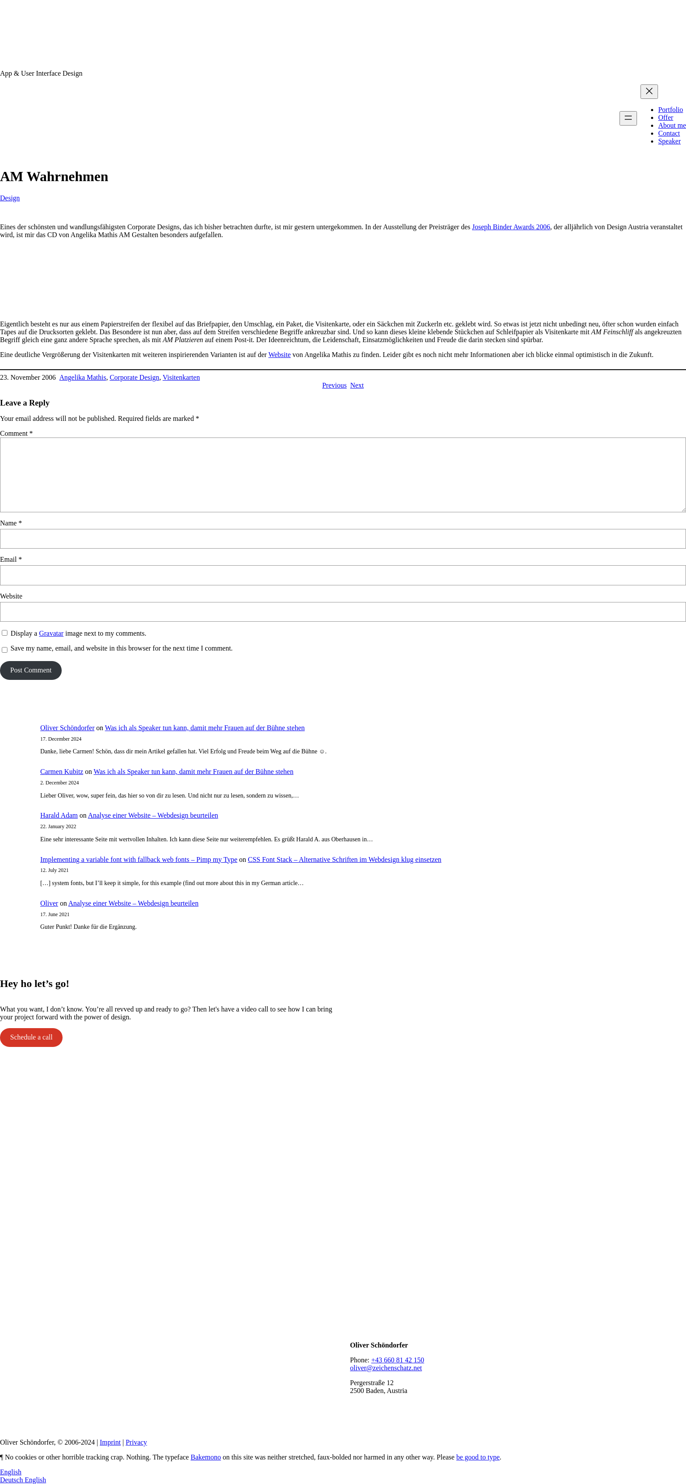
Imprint (110, 1442)
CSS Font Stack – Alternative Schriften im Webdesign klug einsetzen (344, 859)
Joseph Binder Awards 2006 (511, 227)
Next (357, 385)
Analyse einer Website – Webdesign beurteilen (153, 815)
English (10, 1472)
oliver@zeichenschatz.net (386, 1368)
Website (279, 354)
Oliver (49, 903)
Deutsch (12, 1480)
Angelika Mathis (83, 377)
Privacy (136, 1442)
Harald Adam (59, 815)
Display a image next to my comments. (78, 633)
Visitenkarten (181, 377)
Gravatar (51, 633)
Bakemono (206, 1457)
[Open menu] (628, 118)
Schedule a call (31, 1037)
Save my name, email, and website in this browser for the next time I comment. (121, 648)
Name (11, 523)
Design (10, 198)
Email (11, 559)
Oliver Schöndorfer (67, 728)
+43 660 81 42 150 (397, 1360)
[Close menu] (649, 91)
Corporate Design (134, 377)
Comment (16, 433)
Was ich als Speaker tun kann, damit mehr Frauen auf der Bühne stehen (205, 728)
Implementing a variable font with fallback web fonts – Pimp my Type (138, 859)
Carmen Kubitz (61, 771)
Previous (334, 385)
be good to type (478, 1457)
